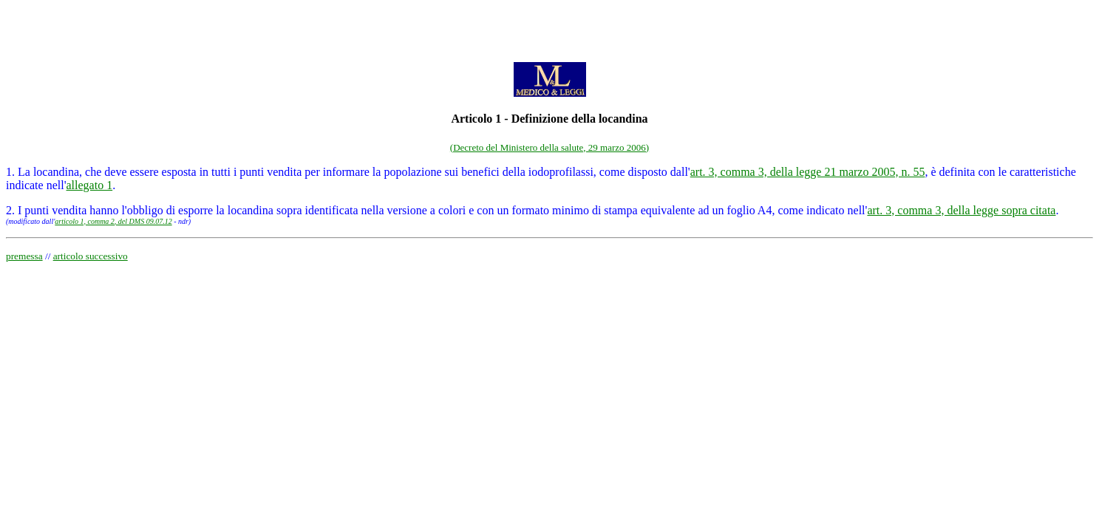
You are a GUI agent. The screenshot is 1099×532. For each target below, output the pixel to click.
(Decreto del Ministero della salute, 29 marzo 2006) (549, 147)
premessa (24, 256)
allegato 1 (90, 185)
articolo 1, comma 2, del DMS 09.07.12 (113, 221)
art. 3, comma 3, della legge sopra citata (961, 210)
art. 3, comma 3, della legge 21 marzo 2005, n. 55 (807, 172)
